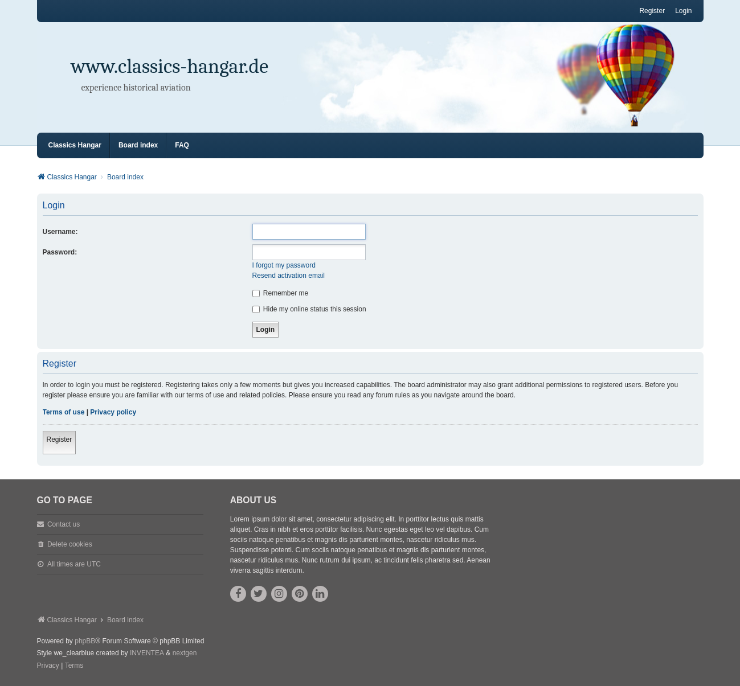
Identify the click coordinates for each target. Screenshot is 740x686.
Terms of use (64, 412)
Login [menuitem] (683, 11)
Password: (60, 252)
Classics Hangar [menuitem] (74, 145)
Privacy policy (113, 412)
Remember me (280, 293)
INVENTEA (147, 653)
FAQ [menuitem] (182, 145)
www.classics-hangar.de (170, 66)
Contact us (63, 524)
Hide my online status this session (309, 309)
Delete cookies (69, 544)
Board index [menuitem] (138, 145)
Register (59, 439)
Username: (60, 232)
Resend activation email (288, 276)
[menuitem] (48, 666)
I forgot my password (284, 265)
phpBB (85, 641)
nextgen (185, 653)
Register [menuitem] (652, 11)
